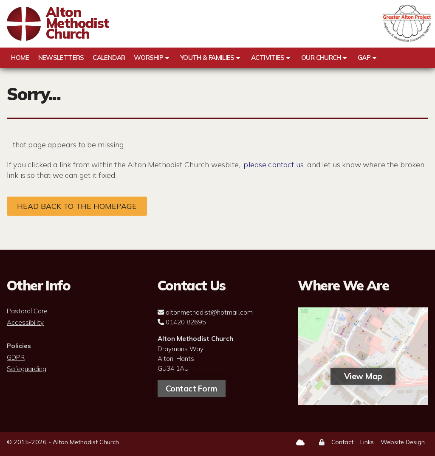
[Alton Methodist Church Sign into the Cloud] (300, 442)
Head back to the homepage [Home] (77, 206)
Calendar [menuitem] (109, 57)
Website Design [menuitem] (403, 442)
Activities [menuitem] (268, 57)
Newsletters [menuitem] (61, 57)
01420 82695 (186, 322)
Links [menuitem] (367, 442)
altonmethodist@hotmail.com (209, 312)
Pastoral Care (27, 311)
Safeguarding (26, 369)
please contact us (273, 164)
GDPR (16, 357)
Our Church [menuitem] (321, 57)
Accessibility (25, 323)
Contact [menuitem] (342, 442)
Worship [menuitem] (149, 57)
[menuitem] (322, 442)
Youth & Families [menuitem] (207, 57)
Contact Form (192, 388)
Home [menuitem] (20, 57)
